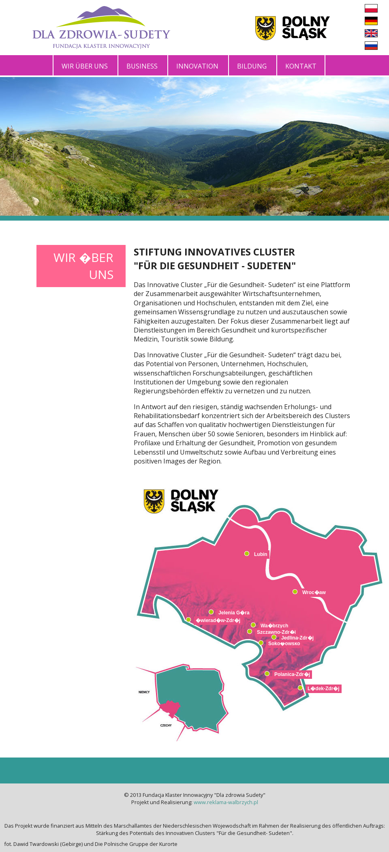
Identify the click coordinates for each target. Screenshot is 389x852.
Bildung (252, 66)
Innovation (197, 66)
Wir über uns (85, 66)
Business (142, 66)
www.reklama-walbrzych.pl (226, 802)
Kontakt (300, 66)
